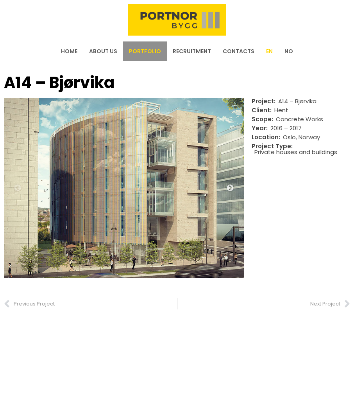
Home (69, 51)
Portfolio (145, 51)
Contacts (238, 51)
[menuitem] (269, 51)
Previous (17, 188)
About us (103, 51)
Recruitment (192, 51)
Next (230, 188)
